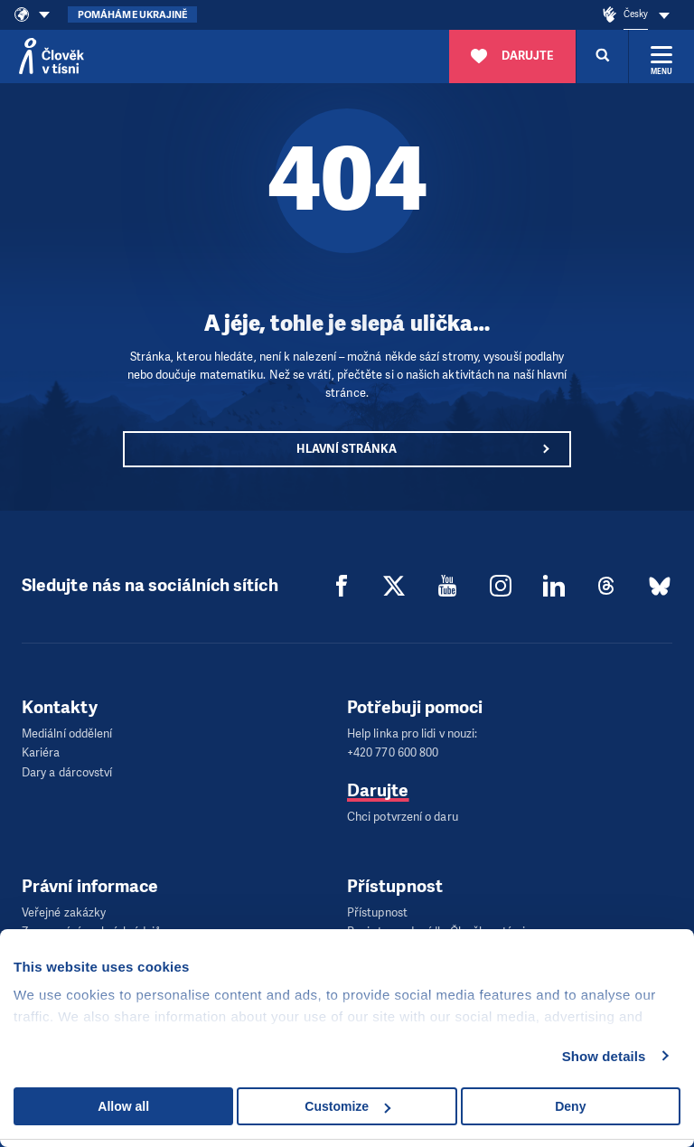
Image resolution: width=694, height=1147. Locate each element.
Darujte (378, 787)
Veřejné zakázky (64, 909)
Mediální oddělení (67, 733)
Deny (570, 1106)
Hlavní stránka (346, 448)
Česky (636, 14)
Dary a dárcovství (67, 769)
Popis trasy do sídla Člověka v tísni (436, 927)
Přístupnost (377, 909)
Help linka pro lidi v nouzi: (412, 733)
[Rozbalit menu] (661, 56)
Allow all (123, 1106)
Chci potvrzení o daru (402, 814)
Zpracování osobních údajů (91, 927)
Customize (347, 1106)
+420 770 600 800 (392, 751)
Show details (604, 1056)
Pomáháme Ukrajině (132, 15)
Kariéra (41, 751)
